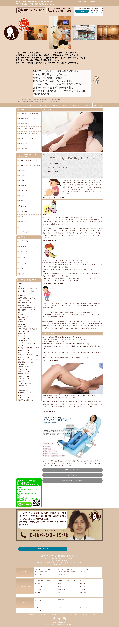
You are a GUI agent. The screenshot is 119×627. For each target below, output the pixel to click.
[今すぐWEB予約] (82, 11)
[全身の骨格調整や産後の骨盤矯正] (72, 480)
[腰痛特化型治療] (72, 475)
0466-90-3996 (62, 560)
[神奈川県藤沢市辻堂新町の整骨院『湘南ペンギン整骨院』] (54, 619)
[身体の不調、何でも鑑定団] (72, 470)
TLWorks (66, 622)
